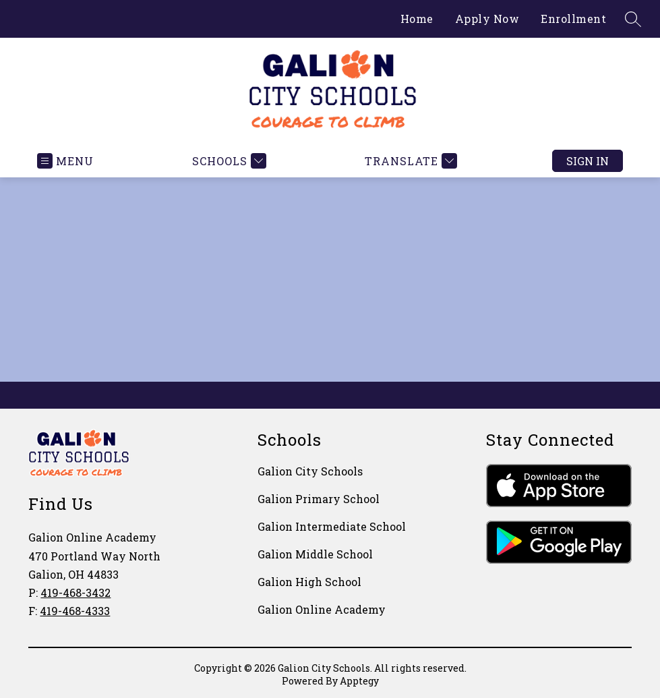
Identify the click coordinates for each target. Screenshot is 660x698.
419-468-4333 (75, 611)
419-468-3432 (75, 592)
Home (416, 18)
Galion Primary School (319, 499)
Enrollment (573, 18)
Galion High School (309, 582)
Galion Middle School (315, 554)
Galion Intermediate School (332, 526)
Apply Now (487, 18)
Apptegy (359, 680)
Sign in (587, 161)
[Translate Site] (409, 160)
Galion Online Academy (322, 609)
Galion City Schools (310, 471)
